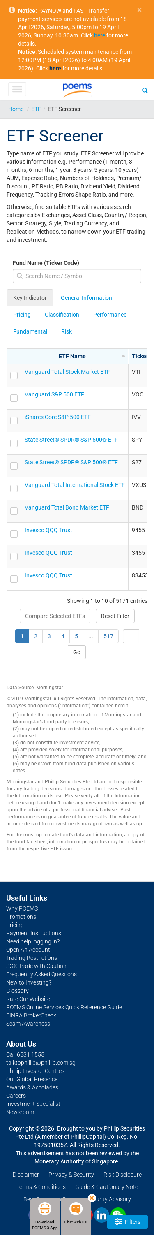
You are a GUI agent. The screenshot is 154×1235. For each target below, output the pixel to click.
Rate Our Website (28, 999)
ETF (36, 109)
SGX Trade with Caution (36, 966)
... (90, 636)
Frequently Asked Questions (41, 974)
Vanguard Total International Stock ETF (75, 485)
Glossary (17, 990)
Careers (16, 1095)
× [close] (139, 10)
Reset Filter (115, 616)
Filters (127, 1221)
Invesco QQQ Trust (48, 530)
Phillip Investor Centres (35, 1071)
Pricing (22, 314)
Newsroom (20, 1112)
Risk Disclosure (122, 1174)
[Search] (145, 90)
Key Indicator (30, 297)
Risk (66, 331)
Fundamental (30, 331)
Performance (109, 314)
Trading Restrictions (31, 958)
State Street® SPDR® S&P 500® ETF (71, 439)
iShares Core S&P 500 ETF (58, 417)
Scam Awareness (28, 1023)
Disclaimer (26, 1174)
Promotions (21, 916)
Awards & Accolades (32, 1087)
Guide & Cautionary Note (106, 1187)
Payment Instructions (33, 933)
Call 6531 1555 (25, 1054)
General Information (86, 297)
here (99, 35)
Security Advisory (109, 1199)
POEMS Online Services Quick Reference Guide (64, 1007)
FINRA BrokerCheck (31, 1015)
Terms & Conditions (41, 1187)
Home (15, 109)
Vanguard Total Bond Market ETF (67, 507)
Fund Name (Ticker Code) (46, 263)
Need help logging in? (33, 941)
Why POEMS (22, 908)
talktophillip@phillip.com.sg (41, 1062)
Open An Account (28, 949)
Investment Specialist (33, 1104)
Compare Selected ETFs (55, 616)
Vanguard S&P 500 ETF (54, 394)
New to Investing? (28, 982)
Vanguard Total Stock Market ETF (67, 371)
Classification (62, 314)
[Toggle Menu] (17, 89)
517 (108, 636)
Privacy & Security (71, 1174)
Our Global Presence (31, 1079)
